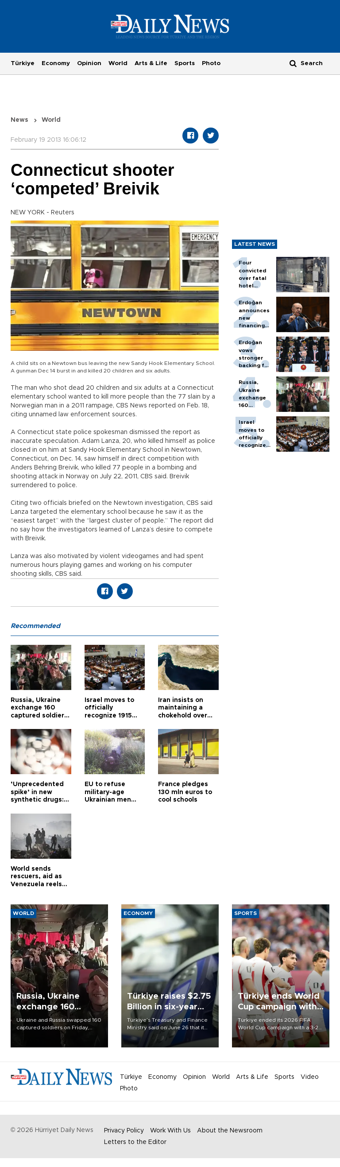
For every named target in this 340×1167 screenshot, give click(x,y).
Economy (56, 63)
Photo (211, 63)
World (118, 63)
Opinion (89, 63)
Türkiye (23, 63)
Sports (184, 63)
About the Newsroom (230, 1131)
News (19, 120)
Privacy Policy (124, 1131)
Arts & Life (151, 63)
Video (310, 1077)
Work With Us (170, 1131)
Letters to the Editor (135, 1142)
